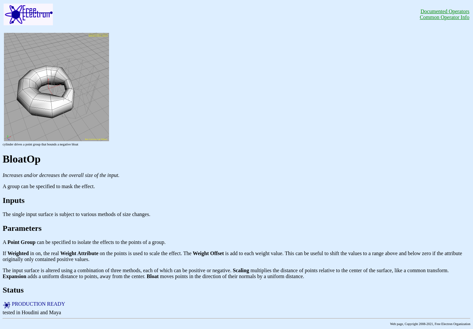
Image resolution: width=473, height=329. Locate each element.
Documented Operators (444, 11)
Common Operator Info (444, 17)
